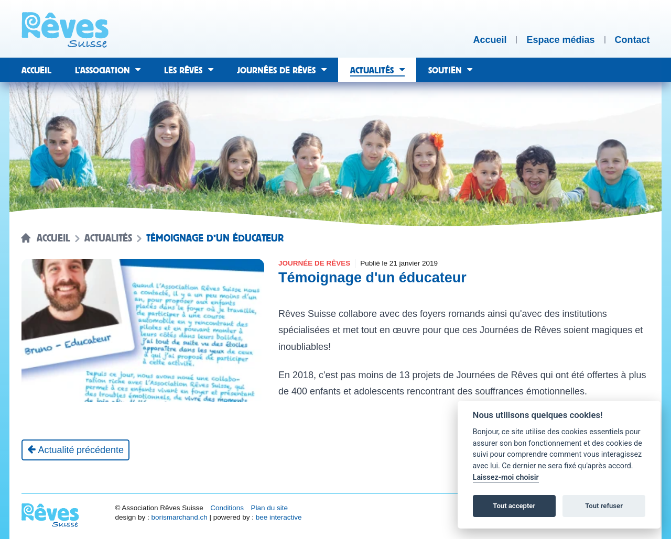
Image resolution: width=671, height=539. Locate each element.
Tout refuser (604, 506)
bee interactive (279, 517)
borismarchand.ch (179, 517)
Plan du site (269, 508)
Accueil (53, 238)
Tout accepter (514, 506)
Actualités (108, 238)
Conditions (227, 508)
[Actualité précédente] (75, 449)
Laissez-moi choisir (506, 477)
